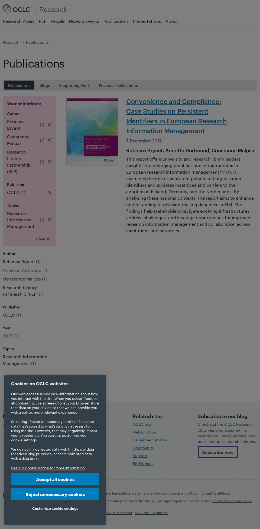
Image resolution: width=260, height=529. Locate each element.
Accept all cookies (55, 479)
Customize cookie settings (55, 508)
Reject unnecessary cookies (55, 494)
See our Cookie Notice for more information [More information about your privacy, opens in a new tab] (48, 467)
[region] (55, 450)
